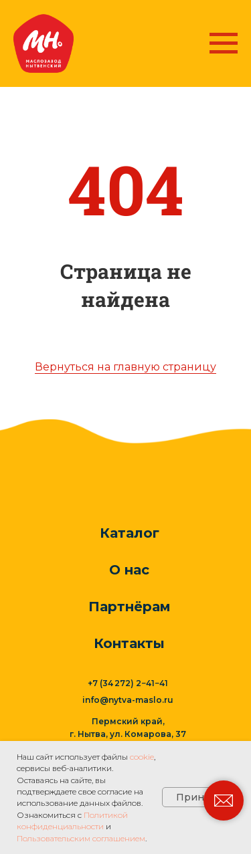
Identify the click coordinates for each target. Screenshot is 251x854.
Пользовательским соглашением (81, 838)
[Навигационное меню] (224, 43)
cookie (142, 757)
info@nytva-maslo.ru (127, 700)
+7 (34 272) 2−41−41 (128, 683)
